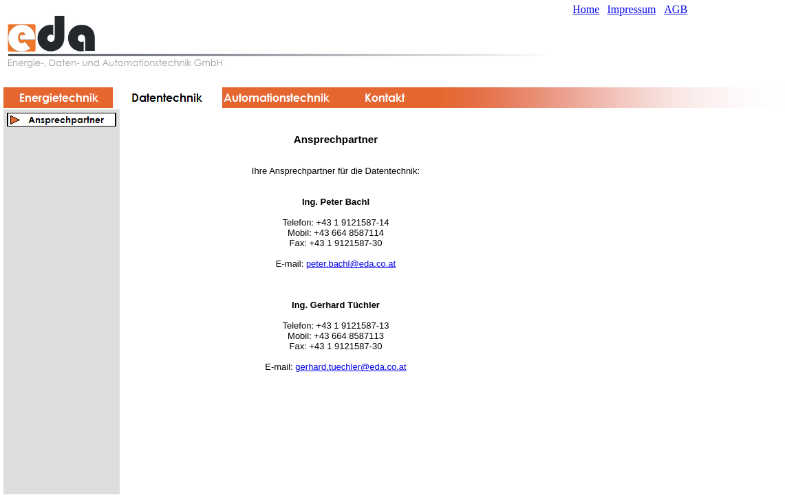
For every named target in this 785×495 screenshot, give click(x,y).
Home (585, 9)
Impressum (631, 9)
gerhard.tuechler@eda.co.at (350, 367)
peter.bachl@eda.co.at (351, 263)
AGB (675, 9)
